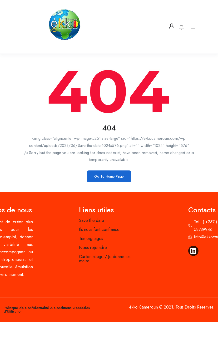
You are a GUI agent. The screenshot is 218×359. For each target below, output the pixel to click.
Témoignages (91, 238)
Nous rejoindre (93, 247)
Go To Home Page (109, 176)
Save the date (91, 220)
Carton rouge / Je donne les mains (104, 259)
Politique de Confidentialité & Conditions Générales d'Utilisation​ (47, 309)
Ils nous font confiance (99, 229)
